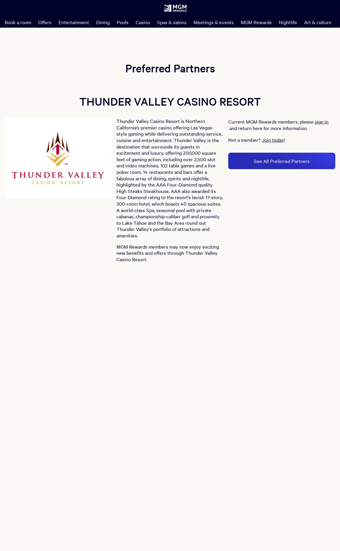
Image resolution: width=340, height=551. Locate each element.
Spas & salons (171, 22)
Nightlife (288, 22)
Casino (143, 22)
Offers (44, 22)
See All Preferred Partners (282, 161)
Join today (273, 139)
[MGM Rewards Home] (176, 8)
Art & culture (317, 22)
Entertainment (74, 22)
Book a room (18, 22)
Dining (103, 22)
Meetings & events (214, 22)
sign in (322, 121)
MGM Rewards (256, 22)
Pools (123, 22)
